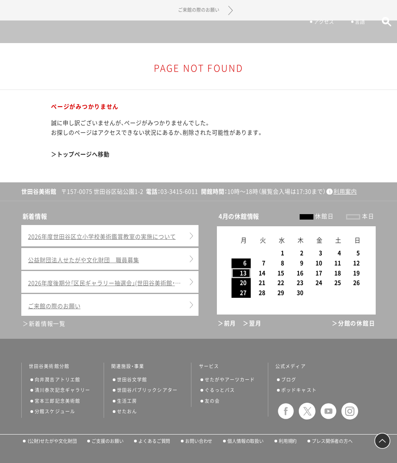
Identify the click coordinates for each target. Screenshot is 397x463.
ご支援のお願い (107, 441)
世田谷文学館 (132, 379)
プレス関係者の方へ (332, 441)
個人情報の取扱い (245, 441)
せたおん (127, 411)
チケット (279, 32)
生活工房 (127, 401)
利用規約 (288, 441)
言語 (356, 32)
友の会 (212, 401)
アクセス (320, 32)
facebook (285, 411)
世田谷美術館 (198, 32)
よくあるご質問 (154, 441)
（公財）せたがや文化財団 (52, 441)
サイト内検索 (382, 32)
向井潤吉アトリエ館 (57, 379)
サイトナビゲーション (20, 32)
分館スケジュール (55, 411)
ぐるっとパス (220, 390)
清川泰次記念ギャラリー (62, 390)
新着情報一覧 (47, 324)
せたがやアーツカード (230, 379)
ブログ (288, 379)
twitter (307, 411)
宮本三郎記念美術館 (57, 401)
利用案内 (345, 191)
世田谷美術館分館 (49, 366)
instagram (349, 411)
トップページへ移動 (83, 154)
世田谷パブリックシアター (147, 390)
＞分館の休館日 (353, 323)
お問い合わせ (198, 441)
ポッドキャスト (299, 390)
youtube (328, 411)
